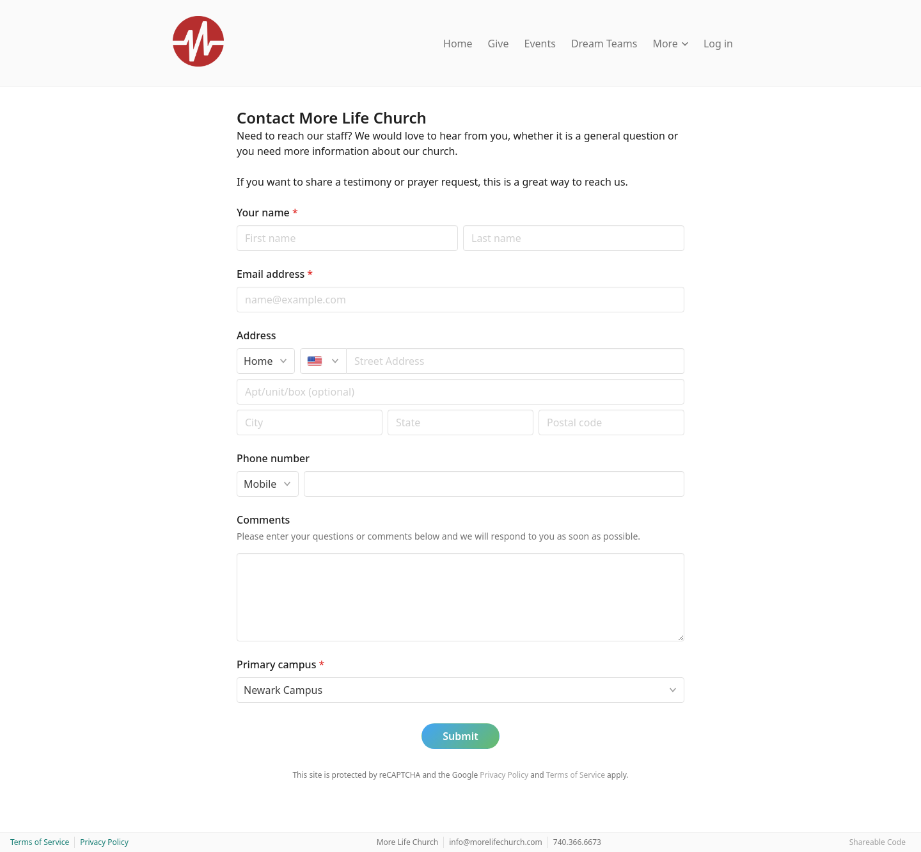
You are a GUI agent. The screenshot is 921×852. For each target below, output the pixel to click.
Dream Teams (604, 43)
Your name (267, 212)
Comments (263, 520)
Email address (275, 274)
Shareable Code (877, 842)
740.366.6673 (577, 842)
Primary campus (280, 664)
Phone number (273, 458)
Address (256, 335)
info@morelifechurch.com (495, 842)
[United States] (323, 361)
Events (540, 43)
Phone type (236, 470)
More (670, 43)
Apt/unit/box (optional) (236, 378)
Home (458, 43)
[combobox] (515, 361)
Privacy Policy (504, 774)
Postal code (236, 409)
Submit (460, 736)
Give (498, 43)
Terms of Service (575, 774)
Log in (718, 43)
